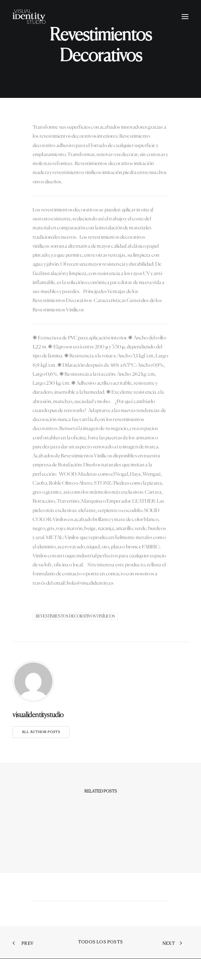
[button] (185, 16)
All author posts (41, 732)
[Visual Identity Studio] (28, 16)
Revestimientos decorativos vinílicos (75, 616)
